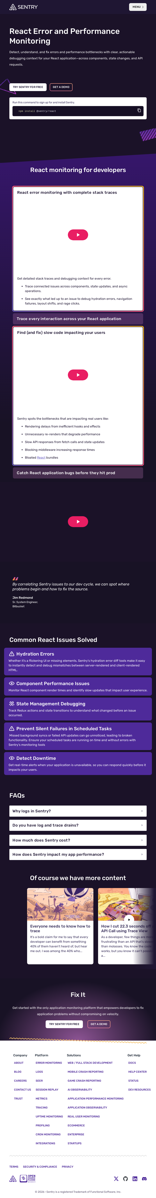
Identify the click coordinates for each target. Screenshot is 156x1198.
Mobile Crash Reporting (86, 1071)
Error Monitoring (49, 1063)
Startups (75, 1143)
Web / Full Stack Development (90, 1063)
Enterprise (76, 1134)
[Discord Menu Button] (144, 1178)
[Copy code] (139, 110)
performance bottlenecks (84, 52)
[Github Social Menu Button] (125, 1178)
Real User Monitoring (84, 1116)
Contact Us (22, 1089)
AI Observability (80, 1089)
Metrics (41, 1098)
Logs (39, 1071)
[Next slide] (129, 920)
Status (133, 1080)
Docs (132, 1063)
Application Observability (87, 1107)
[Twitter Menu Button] (116, 1178)
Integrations (45, 1143)
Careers (20, 1080)
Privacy (67, 1166)
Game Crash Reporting (84, 1080)
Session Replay (47, 1089)
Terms (13, 1166)
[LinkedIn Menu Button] (135, 1178)
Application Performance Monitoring (96, 1098)
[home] (12, 1179)
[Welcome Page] (23, 7)
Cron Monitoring (48, 1134)
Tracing (42, 1107)
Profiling (43, 1125)
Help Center (137, 1071)
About (18, 1063)
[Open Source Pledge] (27, 1178)
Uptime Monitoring (49, 1116)
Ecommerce (76, 1125)
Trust (18, 1098)
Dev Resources (139, 1089)
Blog (17, 1071)
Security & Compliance (40, 1166)
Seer (39, 1080)
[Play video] (78, 234)
